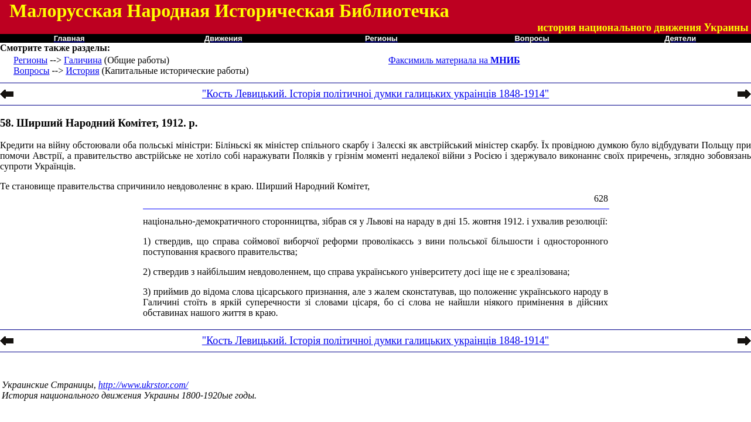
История (82, 71)
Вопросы (31, 71)
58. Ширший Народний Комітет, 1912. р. (98, 123)
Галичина (83, 60)
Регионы (30, 60)
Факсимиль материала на (454, 60)
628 (601, 198)
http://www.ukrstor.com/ (143, 385)
